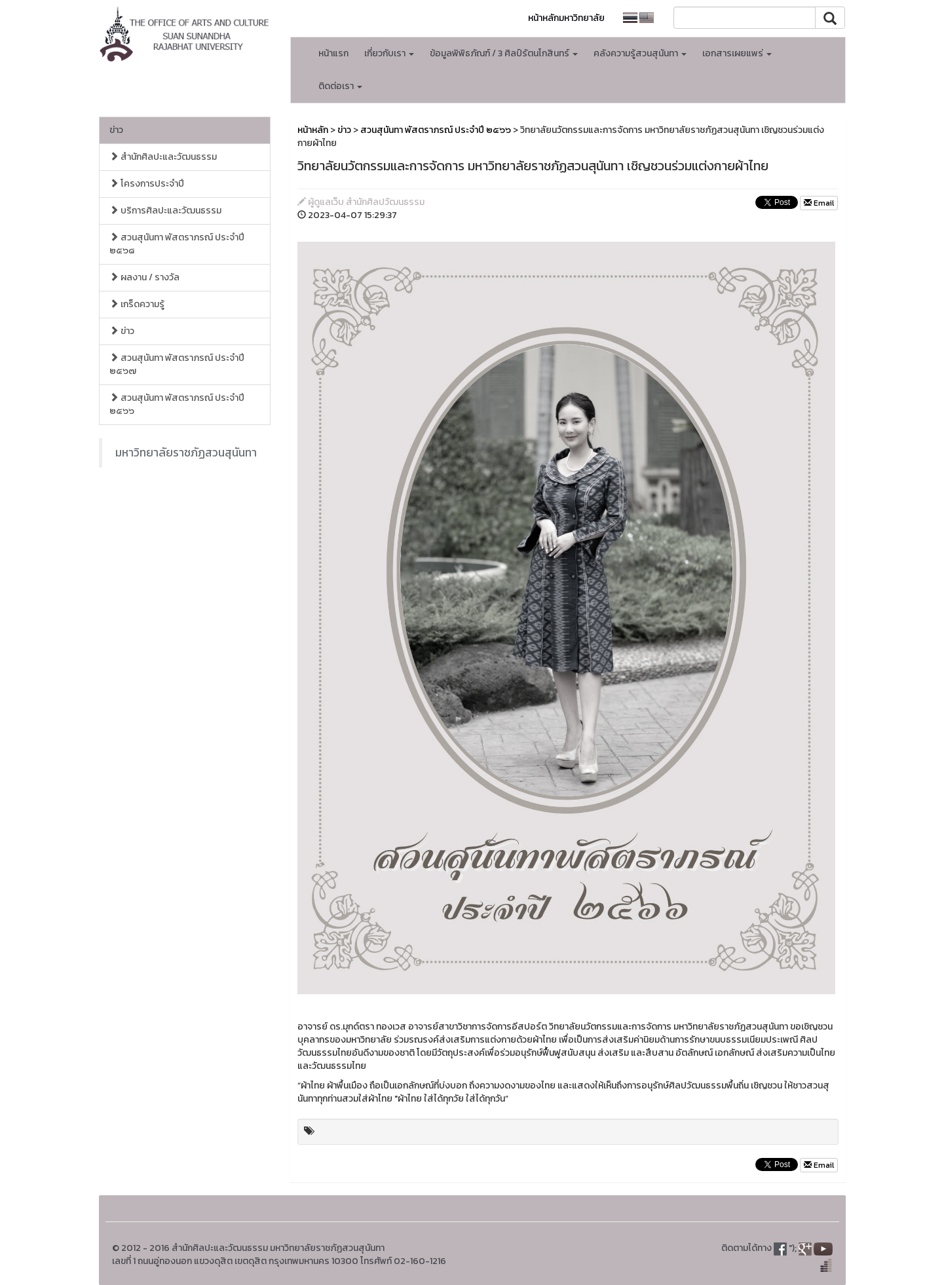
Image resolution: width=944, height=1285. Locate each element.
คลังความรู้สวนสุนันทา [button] (640, 53)
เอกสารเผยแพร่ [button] (737, 53)
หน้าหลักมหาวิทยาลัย (566, 18)
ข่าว (116, 130)
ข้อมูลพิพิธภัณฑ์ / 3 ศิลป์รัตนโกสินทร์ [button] (504, 53)
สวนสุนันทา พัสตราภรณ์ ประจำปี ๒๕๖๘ (176, 244)
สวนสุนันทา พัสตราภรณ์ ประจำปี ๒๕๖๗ (176, 364)
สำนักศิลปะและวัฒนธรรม (163, 157)
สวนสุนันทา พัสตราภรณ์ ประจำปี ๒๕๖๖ (176, 404)
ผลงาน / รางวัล (144, 277)
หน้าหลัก (312, 130)
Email (819, 203)
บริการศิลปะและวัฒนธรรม (165, 210)
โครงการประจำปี (146, 184)
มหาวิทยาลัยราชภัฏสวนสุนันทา (186, 452)
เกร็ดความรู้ (136, 304)
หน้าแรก (333, 53)
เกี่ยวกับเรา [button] (389, 53)
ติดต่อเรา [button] (340, 86)
